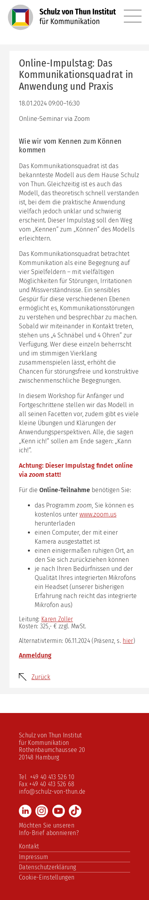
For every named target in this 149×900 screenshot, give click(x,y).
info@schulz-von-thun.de (52, 791)
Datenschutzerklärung (47, 867)
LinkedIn (25, 811)
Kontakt (29, 846)
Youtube (58, 811)
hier (128, 640)
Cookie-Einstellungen (46, 877)
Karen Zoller (57, 619)
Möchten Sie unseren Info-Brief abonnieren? (49, 829)
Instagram (41, 811)
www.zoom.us (97, 514)
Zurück (40, 677)
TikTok (75, 811)
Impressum (33, 857)
